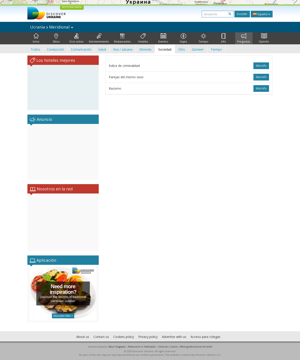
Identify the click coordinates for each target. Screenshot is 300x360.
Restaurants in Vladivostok (142, 346)
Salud (102, 49)
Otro (181, 49)
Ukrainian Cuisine (167, 346)
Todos (35, 49)
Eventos (163, 38)
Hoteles (143, 38)
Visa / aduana (122, 49)
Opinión (264, 38)
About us (82, 337)
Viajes (183, 38)
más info (261, 66)
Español (261, 14)
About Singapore (116, 346)
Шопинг (198, 49)
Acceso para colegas (205, 337)
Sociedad (164, 49)
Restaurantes (122, 38)
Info (223, 38)
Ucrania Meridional (51, 27)
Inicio (36, 38)
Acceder (242, 14)
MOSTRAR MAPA (72, 7)
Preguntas (243, 38)
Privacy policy (148, 337)
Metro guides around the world (196, 346)
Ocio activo (76, 38)
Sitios (56, 38)
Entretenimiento (99, 38)
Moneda (145, 49)
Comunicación (81, 49)
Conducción (55, 49)
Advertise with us (174, 337)
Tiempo (203, 38)
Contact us (101, 337)
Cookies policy (123, 337)
